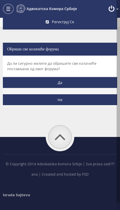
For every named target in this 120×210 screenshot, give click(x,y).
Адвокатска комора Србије (47, 8)
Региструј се (60, 21)
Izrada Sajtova (16, 194)
